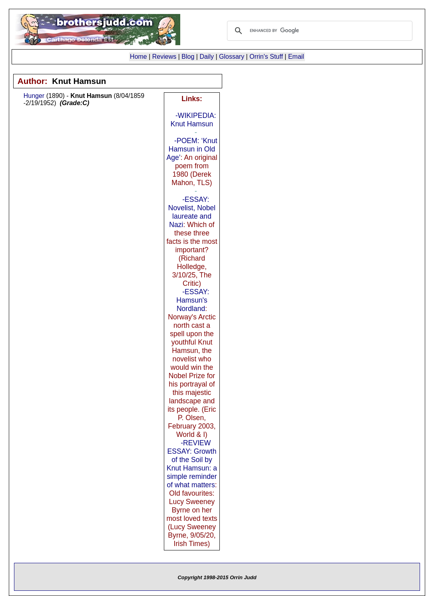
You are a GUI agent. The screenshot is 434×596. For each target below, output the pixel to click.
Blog (187, 56)
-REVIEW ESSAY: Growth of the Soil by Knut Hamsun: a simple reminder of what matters (192, 464)
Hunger (34, 95)
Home (138, 56)
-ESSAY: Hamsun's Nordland (192, 300)
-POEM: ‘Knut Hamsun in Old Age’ (191, 149)
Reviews (164, 56)
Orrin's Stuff (266, 56)
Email (296, 56)
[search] (318, 31)
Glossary (231, 56)
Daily (206, 56)
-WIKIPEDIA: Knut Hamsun (193, 120)
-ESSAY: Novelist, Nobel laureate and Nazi (191, 212)
